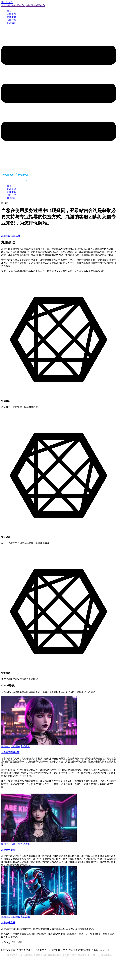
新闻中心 (11, 17)
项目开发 (11, 20)
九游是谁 (11, 14)
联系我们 (11, 23)
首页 (9, 11)
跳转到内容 (7, 2)
